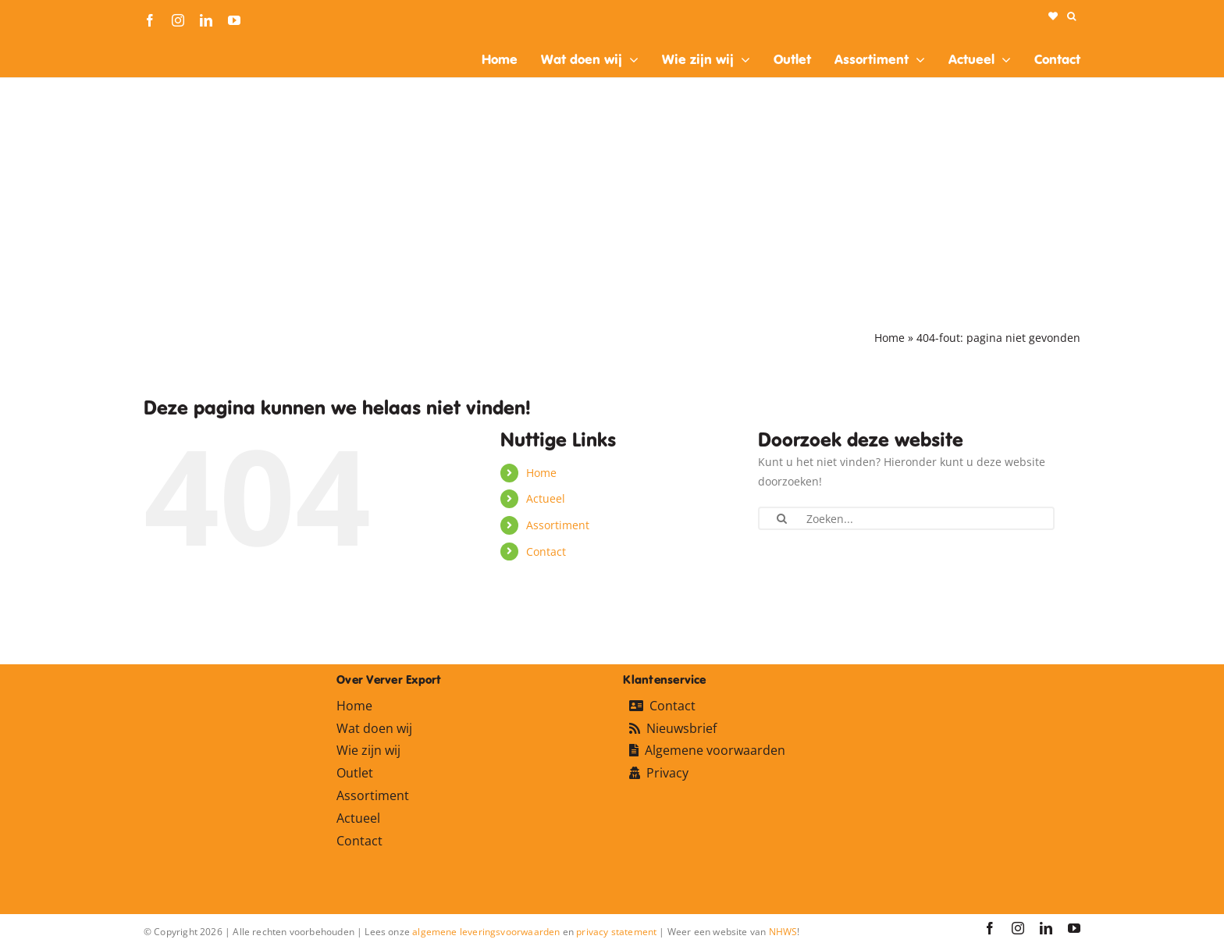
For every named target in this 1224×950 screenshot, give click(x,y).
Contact (546, 551)
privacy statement (616, 931)
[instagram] (178, 20)
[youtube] (234, 20)
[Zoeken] (781, 518)
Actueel (545, 498)
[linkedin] (206, 20)
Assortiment (557, 525)
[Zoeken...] (906, 518)
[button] (1071, 16)
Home (889, 337)
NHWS (783, 931)
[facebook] (150, 20)
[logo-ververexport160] (175, 45)
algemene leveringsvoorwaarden (486, 931)
